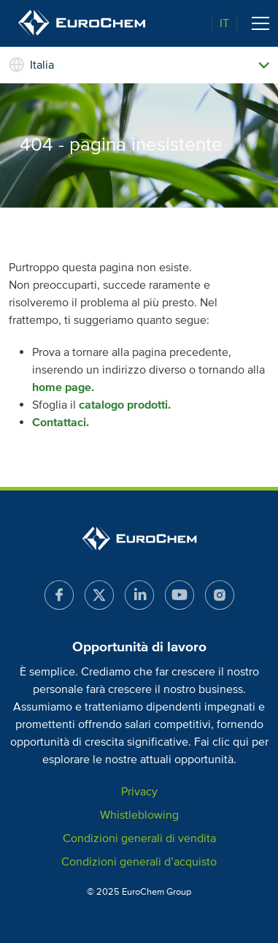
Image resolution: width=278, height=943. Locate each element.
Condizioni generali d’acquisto (139, 862)
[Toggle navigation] (260, 23)
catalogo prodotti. (125, 405)
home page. (63, 387)
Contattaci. (60, 422)
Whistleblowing (139, 815)
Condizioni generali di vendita (139, 838)
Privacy (139, 791)
